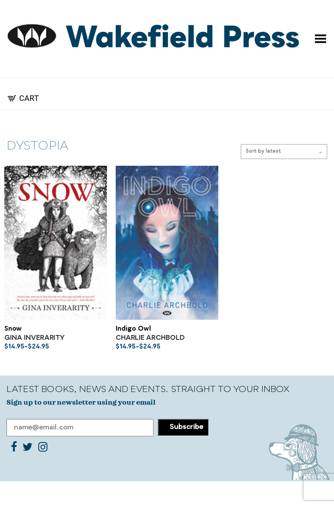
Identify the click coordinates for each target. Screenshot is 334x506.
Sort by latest (284, 151)
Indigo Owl (133, 329)
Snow (13, 329)
